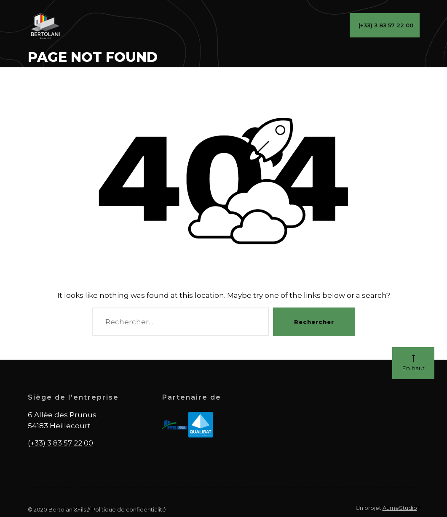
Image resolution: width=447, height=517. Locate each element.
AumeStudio (400, 507)
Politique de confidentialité (128, 509)
